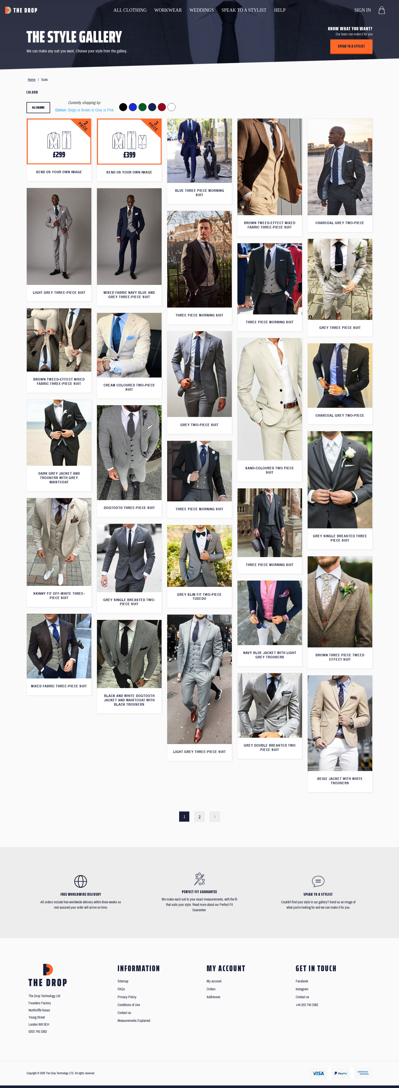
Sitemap (123, 981)
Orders (211, 989)
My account (214, 981)
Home (31, 80)
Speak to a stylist (351, 46)
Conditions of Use (129, 1005)
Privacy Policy (127, 997)
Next (215, 816)
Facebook (302, 981)
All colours (38, 107)
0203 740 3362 (37, 1032)
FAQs (121, 989)
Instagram (302, 989)
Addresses (213, 997)
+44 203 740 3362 (307, 1005)
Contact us (124, 1013)
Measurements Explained (134, 1021)
